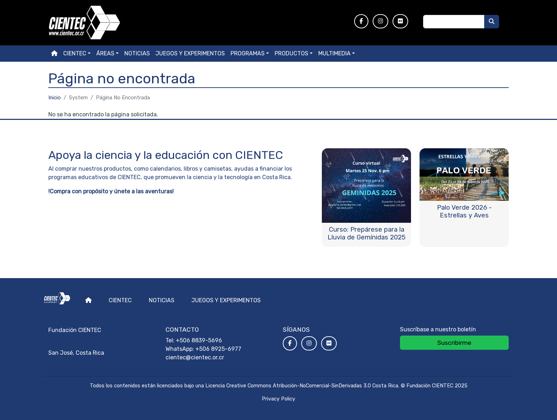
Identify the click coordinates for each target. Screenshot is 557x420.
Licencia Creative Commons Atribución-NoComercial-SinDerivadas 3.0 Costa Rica (301, 386)
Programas (248, 53)
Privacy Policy (278, 399)
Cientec (120, 300)
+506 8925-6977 (218, 349)
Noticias (137, 53)
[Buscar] (491, 21)
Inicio (54, 97)
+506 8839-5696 (199, 340)
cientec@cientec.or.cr (195, 357)
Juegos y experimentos (190, 53)
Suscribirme (454, 342)
